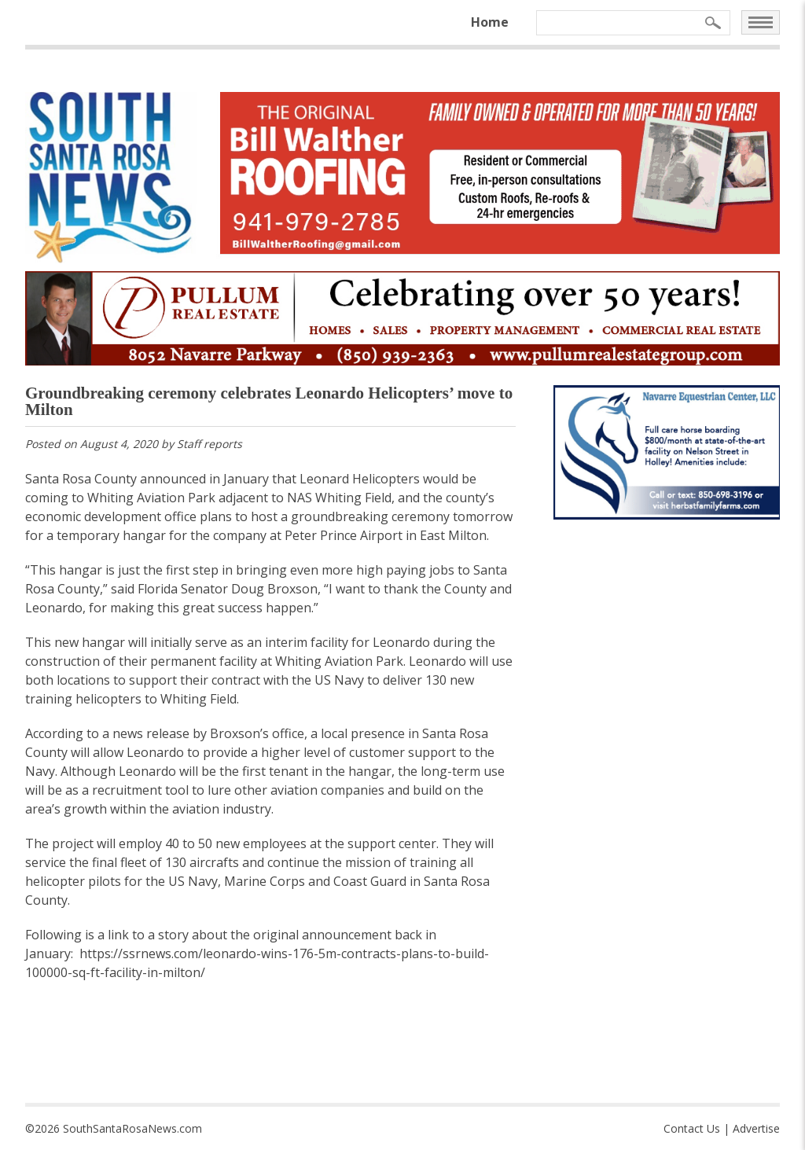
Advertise (756, 1128)
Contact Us (691, 1128)
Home (490, 22)
